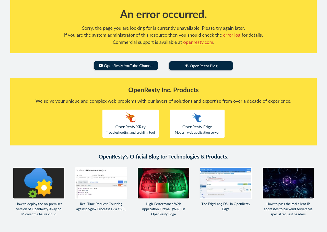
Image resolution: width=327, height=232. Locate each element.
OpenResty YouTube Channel (126, 65)
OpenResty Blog (200, 66)
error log (232, 35)
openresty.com (198, 42)
